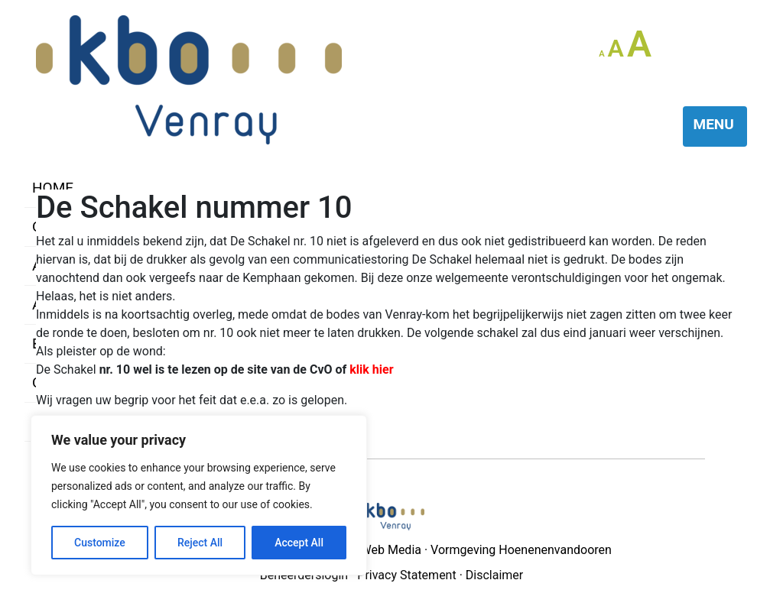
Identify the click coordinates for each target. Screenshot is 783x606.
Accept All (299, 542)
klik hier (371, 369)
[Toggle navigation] (715, 126)
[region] (199, 495)
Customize (99, 542)
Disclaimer (494, 575)
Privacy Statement (406, 575)
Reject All (200, 542)
